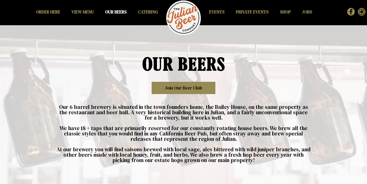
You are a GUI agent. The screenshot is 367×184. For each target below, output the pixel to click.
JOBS (307, 12)
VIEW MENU (83, 12)
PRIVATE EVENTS (253, 12)
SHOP (286, 12)
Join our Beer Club (183, 88)
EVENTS (217, 12)
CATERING (148, 12)
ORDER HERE (48, 12)
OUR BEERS (116, 12)
